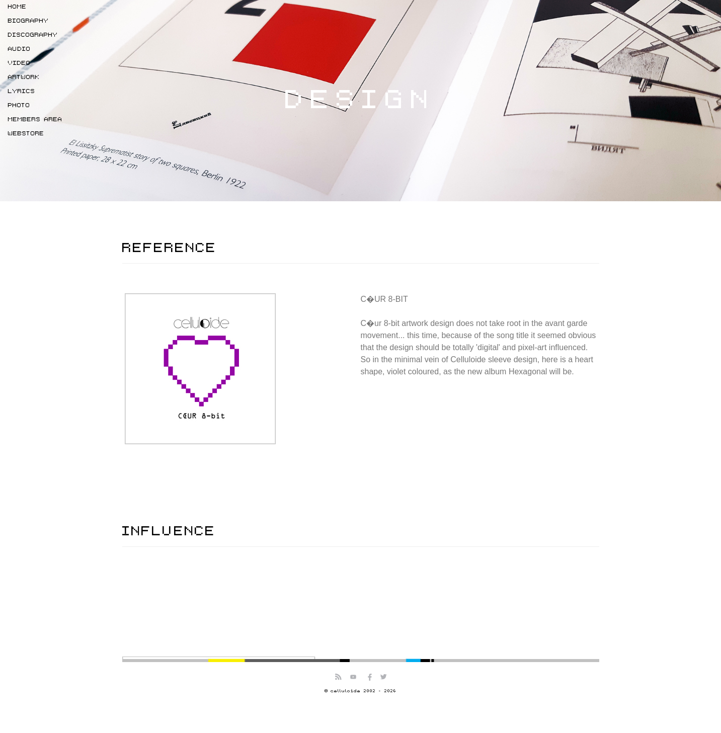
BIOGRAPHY (28, 21)
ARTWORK (24, 77)
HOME (17, 7)
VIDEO (19, 63)
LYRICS (21, 91)
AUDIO (19, 49)
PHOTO (19, 105)
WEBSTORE (26, 133)
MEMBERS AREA (35, 119)
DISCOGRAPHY (33, 35)
